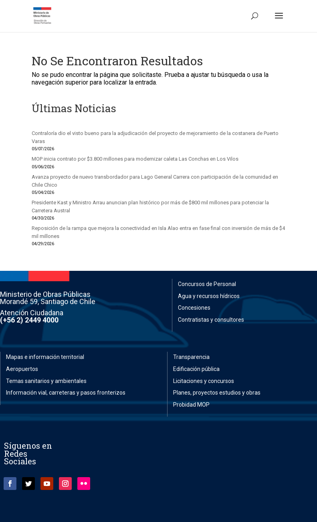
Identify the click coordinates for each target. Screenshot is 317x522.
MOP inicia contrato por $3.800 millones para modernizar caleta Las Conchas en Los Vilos (135, 159)
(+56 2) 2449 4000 (29, 320)
